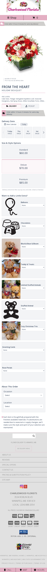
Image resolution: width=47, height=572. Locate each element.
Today (24, 124)
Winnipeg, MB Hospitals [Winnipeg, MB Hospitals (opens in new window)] (37, 556)
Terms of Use (39, 563)
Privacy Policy (8, 563)
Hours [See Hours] (39, 569)
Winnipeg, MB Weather (11, 559)
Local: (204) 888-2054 (23, 504)
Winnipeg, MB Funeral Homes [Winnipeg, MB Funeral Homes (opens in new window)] (12, 556)
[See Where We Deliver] (23, 448)
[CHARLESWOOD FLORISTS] (23, 12)
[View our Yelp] (25, 487)
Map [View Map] (23, 569)
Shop (11, 17)
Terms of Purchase (24, 563)
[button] (23, 532)
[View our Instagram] (21, 487)
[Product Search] (24, 435)
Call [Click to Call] (7, 569)
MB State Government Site (33, 559)
